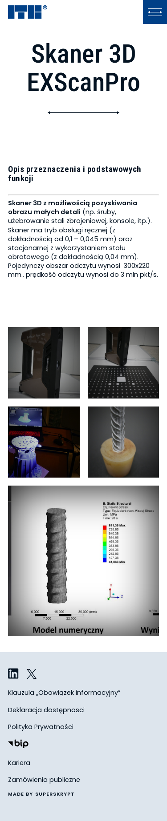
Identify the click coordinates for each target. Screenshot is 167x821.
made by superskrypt (41, 794)
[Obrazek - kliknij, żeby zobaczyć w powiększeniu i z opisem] (44, 363)
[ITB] (27, 12)
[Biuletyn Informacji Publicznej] (18, 744)
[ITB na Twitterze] (32, 674)
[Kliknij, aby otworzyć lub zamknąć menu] (155, 12)
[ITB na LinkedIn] (13, 674)
